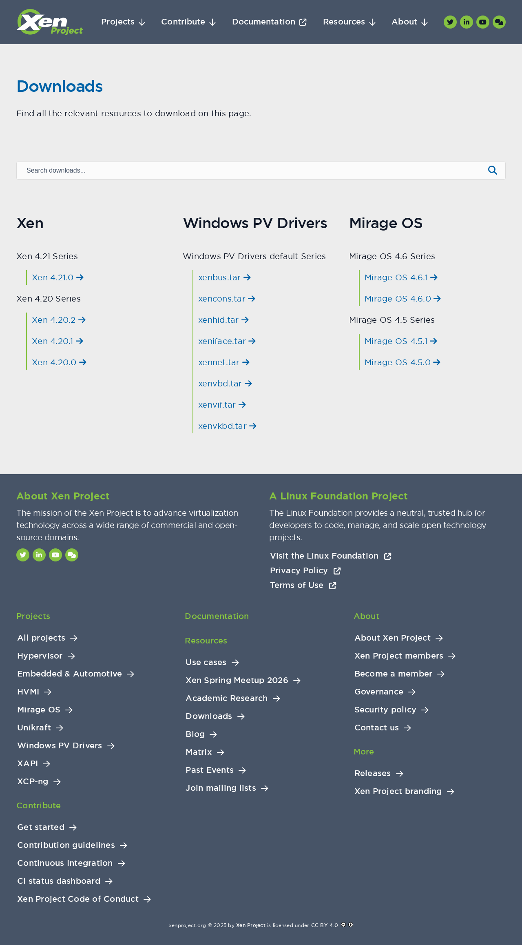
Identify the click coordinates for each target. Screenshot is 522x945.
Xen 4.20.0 (59, 362)
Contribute (183, 22)
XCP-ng (33, 781)
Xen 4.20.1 (57, 341)
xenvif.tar (222, 404)
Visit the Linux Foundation (331, 555)
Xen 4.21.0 (58, 277)
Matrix (199, 752)
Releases (372, 773)
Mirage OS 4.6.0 (403, 298)
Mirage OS (38, 710)
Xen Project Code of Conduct (78, 899)
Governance (379, 692)
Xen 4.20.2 (59, 320)
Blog (195, 734)
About (404, 22)
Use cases (206, 662)
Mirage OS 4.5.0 (402, 362)
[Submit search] (492, 170)
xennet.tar (224, 362)
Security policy (385, 710)
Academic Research (227, 698)
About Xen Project (392, 638)
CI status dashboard (58, 881)
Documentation (263, 22)
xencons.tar (226, 298)
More (364, 751)
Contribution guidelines (66, 845)
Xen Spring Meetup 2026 (237, 680)
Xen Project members (399, 656)
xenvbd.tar (225, 383)
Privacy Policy (305, 570)
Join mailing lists (221, 788)
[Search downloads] (250, 170)
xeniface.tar (227, 341)
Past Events (210, 770)
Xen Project (250, 925)
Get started (40, 827)
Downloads (209, 716)
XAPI (27, 764)
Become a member (393, 674)
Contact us (376, 728)
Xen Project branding (398, 791)
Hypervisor (40, 656)
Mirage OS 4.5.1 (401, 341)
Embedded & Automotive (69, 674)
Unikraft (34, 728)
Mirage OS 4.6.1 (401, 277)
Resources (344, 22)
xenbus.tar (224, 277)
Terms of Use (303, 585)
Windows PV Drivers (59, 746)
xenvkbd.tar (227, 426)
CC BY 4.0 (324, 925)
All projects (41, 638)
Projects (118, 22)
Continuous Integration (65, 863)
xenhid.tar (223, 320)
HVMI (28, 692)
